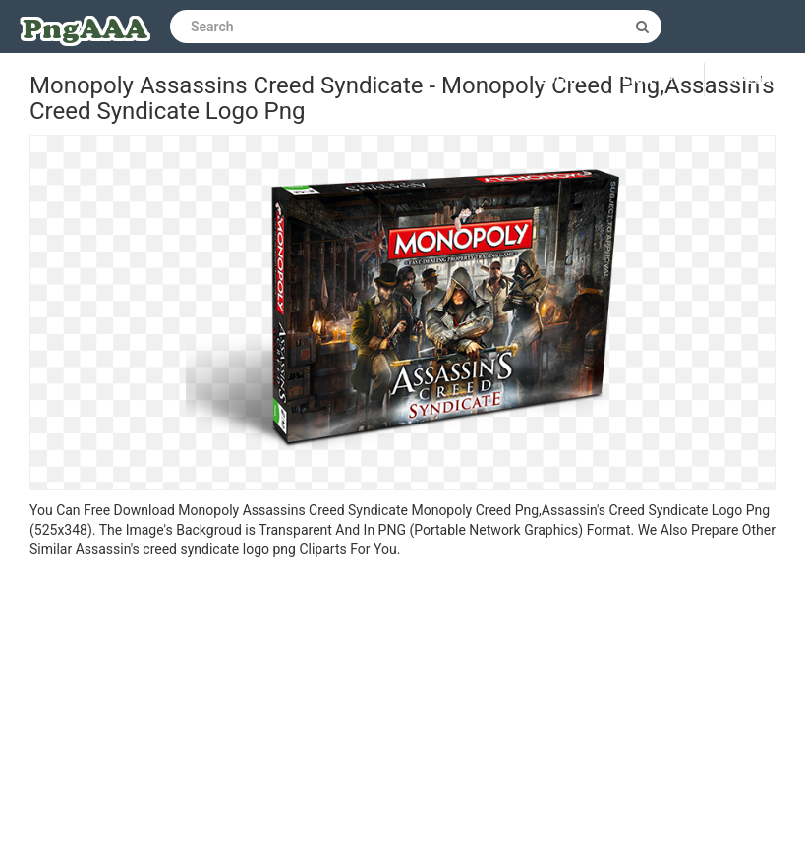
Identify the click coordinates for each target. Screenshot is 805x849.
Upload (754, 79)
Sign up (648, 79)
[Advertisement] (402, 706)
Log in (562, 79)
